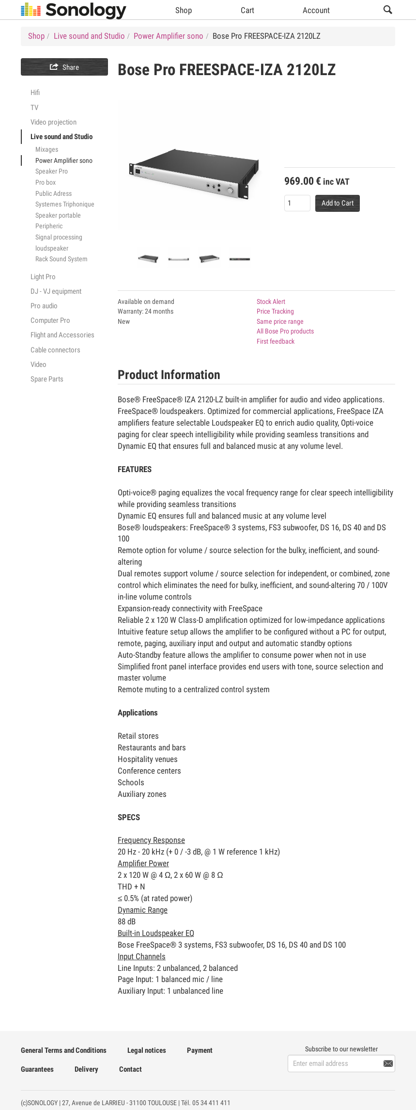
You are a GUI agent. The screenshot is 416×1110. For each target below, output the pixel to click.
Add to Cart (338, 203)
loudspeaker (51, 248)
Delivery (86, 1069)
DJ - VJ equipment (56, 291)
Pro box (45, 182)
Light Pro (43, 276)
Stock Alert (271, 301)
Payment (200, 1050)
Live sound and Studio (61, 136)
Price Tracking (275, 311)
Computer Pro (50, 320)
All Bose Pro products (285, 331)
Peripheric (48, 226)
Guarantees (37, 1069)
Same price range (280, 321)
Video (38, 364)
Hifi (35, 92)
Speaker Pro (51, 171)
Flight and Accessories (62, 335)
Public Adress (53, 193)
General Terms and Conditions (64, 1050)
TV (34, 107)
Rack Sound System (61, 259)
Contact (130, 1069)
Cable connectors (55, 350)
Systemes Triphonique (64, 204)
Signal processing (58, 237)
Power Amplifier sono (63, 160)
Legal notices (146, 1050)
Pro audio (44, 305)
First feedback (275, 341)
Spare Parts (47, 379)
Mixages (46, 149)
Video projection (54, 122)
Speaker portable (58, 215)
